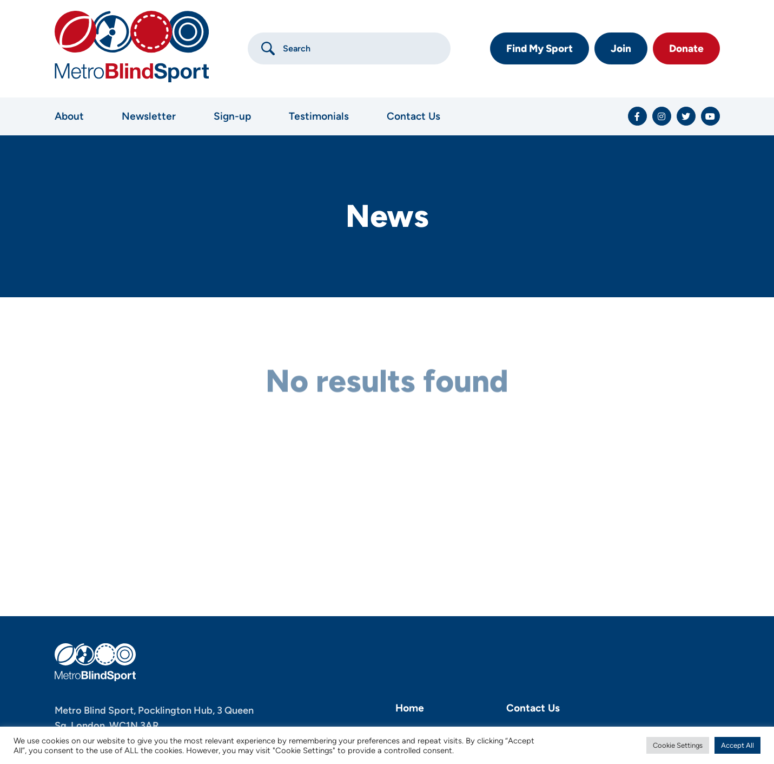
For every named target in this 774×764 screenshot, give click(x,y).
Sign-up (232, 116)
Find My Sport (539, 48)
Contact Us (413, 116)
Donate (686, 48)
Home (409, 708)
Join (621, 48)
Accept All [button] (737, 745)
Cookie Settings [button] (678, 745)
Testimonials (319, 116)
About (69, 116)
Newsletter (149, 116)
